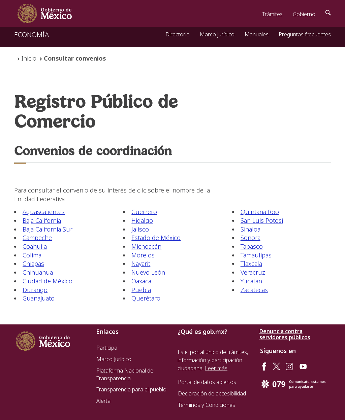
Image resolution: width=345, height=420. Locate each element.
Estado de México (156, 238)
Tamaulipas (256, 255)
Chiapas (33, 263)
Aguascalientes (44, 212)
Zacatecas (254, 290)
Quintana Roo (260, 212)
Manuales (257, 34)
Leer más (216, 368)
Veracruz (253, 272)
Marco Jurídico (113, 359)
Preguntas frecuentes (305, 34)
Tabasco (252, 246)
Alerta (103, 401)
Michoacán (146, 246)
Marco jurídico (217, 34)
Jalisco (140, 229)
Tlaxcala (251, 263)
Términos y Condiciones (206, 405)
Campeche (37, 238)
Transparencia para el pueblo (131, 389)
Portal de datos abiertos (207, 382)
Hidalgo (142, 220)
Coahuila (35, 246)
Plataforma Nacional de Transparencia (124, 374)
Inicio (29, 58)
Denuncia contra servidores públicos (284, 334)
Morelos (143, 255)
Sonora (250, 238)
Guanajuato (39, 298)
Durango (35, 290)
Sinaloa (250, 229)
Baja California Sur (47, 229)
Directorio (177, 34)
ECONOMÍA (31, 34)
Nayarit (140, 263)
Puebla (141, 290)
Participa (106, 347)
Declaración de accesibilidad (212, 393)
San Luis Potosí (262, 220)
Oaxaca (141, 281)
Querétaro (145, 298)
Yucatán (251, 281)
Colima (32, 255)
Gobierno (304, 14)
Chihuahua (38, 272)
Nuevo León (148, 272)
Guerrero (144, 212)
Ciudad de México (47, 281)
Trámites (272, 14)
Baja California (42, 220)
